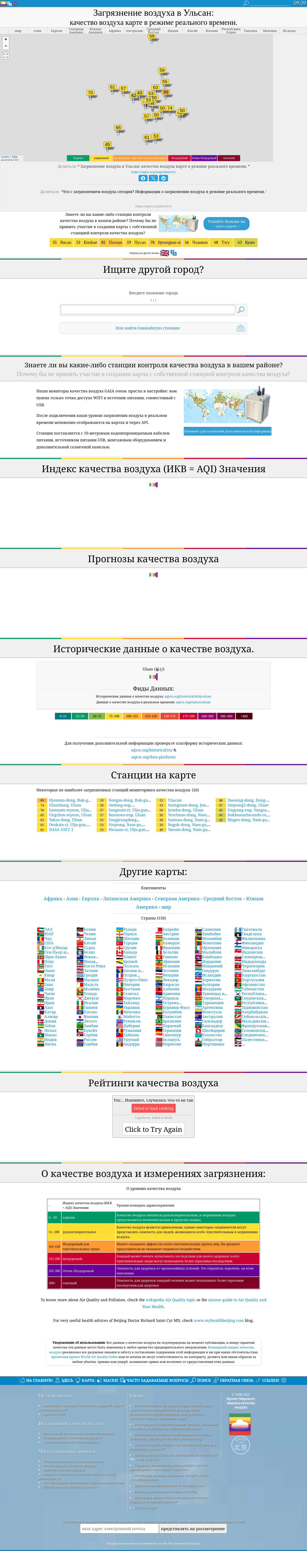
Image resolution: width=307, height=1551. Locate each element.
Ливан (86, 926)
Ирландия (208, 936)
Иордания (208, 949)
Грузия (126, 936)
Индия (47, 1028)
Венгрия (167, 963)
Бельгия (166, 940)
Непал (46, 1018)
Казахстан (208, 1023)
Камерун (167, 931)
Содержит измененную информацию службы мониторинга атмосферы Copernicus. (168, 1455)
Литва (46, 1032)
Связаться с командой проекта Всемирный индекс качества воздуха (81, 1396)
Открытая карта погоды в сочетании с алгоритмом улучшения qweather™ (173, 1435)
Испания (167, 954)
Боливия (167, 926)
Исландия (208, 963)
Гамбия (87, 1032)
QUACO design (145, 1496)
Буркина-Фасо (172, 995)
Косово (86, 1000)
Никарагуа (248, 936)
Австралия (209, 1005)
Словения (208, 917)
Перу (45, 949)
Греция (87, 963)
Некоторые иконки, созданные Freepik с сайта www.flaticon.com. (169, 1465)
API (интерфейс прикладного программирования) (83, 1471)
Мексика (128, 1000)
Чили (46, 982)
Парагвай (168, 1014)
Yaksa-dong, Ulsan (59, 808)
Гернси (126, 922)
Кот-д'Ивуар (52, 936)
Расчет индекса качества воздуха (69, 1454)
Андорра (128, 1032)
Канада (126, 940)
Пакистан (168, 1005)
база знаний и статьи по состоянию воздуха (78, 1421)
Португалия (249, 968)
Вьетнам (128, 977)
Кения (86, 917)
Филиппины (249, 926)
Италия (87, 991)
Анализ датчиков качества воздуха (71, 1430)
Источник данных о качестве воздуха (73, 1449)
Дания (46, 1009)
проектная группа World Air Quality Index (85, 1345)
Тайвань (127, 1023)
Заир (45, 977)
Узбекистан (249, 977)
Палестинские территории (251, 1030)
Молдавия (208, 977)
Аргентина (209, 995)
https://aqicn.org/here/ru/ (153, 195)
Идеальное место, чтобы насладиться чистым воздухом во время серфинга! (169, 1488)
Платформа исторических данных (70, 1475)
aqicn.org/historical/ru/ (151, 738)
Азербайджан (251, 1000)
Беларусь (167, 1028)
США (45, 931)
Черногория (249, 954)
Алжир (47, 1005)
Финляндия (249, 931)
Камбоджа (208, 945)
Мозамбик (208, 926)
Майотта (128, 1005)
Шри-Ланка (51, 945)
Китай (86, 931)
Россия (86, 1028)
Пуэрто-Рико (132, 968)
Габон (46, 1014)
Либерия (128, 1014)
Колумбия (168, 1000)
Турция (126, 931)
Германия (168, 1018)
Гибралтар (208, 1028)
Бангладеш (209, 1014)
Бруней (126, 949)
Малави (87, 968)
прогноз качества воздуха (64, 1458)
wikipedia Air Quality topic (170, 1288)
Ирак (45, 986)
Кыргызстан (249, 963)
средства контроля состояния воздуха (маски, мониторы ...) (77, 1464)
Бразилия (168, 1009)
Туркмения (209, 991)
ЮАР (45, 922)
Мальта (87, 972)
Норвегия (168, 1032)
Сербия (86, 1023)
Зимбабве (208, 922)
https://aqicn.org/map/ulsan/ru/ (153, 160)
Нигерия (128, 972)
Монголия (208, 931)
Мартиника (209, 1032)
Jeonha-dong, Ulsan (180, 798)
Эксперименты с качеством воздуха (71, 1426)
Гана (45, 972)
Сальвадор (208, 1009)
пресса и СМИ (54, 1402)
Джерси (87, 986)
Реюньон (128, 1009)
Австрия (167, 922)
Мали (46, 968)
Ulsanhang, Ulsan (59, 793)
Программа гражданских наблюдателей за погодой (175, 1443)
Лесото (86, 1009)
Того (44, 954)
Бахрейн (167, 917)
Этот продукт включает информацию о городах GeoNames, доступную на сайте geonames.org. (170, 1425)
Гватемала (248, 917)
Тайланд (127, 991)
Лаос (45, 995)
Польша (127, 954)
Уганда (86, 982)
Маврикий (208, 954)
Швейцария (210, 1018)
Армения (167, 982)
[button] (6, 28)
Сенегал (127, 982)
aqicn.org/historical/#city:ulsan (188, 685)
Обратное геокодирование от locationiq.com (169, 1474)
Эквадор (166, 968)
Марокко (128, 986)
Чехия (86, 922)
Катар (46, 1000)
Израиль (167, 986)
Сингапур (168, 1023)
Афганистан (249, 972)
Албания (167, 977)
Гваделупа (248, 922)
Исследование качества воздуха (72, 1412)
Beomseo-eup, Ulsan (121, 803)
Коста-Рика (90, 954)
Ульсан (169, 788)
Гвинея (87, 995)
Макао (47, 1023)
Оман (46, 959)
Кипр (46, 963)
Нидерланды (250, 949)
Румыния (128, 1018)
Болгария (207, 972)
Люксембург (249, 959)
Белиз (85, 940)
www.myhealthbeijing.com (219, 1308)
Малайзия (208, 940)
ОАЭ (44, 917)
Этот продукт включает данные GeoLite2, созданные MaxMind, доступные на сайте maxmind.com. (174, 1414)
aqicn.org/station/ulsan (193, 690)
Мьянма (87, 977)
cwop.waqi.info (147, 1447)
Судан (85, 936)
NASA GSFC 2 (55, 818)
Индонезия (248, 940)
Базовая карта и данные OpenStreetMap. (165, 1480)
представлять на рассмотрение (193, 1517)
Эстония (166, 959)
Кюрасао (167, 972)
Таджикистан (251, 995)
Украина (128, 995)
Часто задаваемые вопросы (67, 1440)
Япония (87, 1005)
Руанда (126, 917)
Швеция (127, 926)
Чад (44, 926)
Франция (167, 936)
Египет (126, 945)
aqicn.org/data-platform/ (153, 745)
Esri (16, 148)
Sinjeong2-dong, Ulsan (242, 793)
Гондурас (207, 959)
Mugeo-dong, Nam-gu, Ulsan (241, 811)
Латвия (87, 959)
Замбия (87, 1014)
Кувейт (87, 1018)
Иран (45, 991)
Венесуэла (208, 1000)
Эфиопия (167, 949)
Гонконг (166, 945)
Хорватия (207, 968)
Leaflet (5, 145)
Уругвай (127, 1028)
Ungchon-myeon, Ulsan (64, 803)
